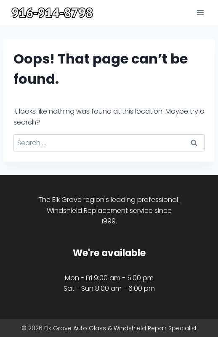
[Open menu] (200, 12)
